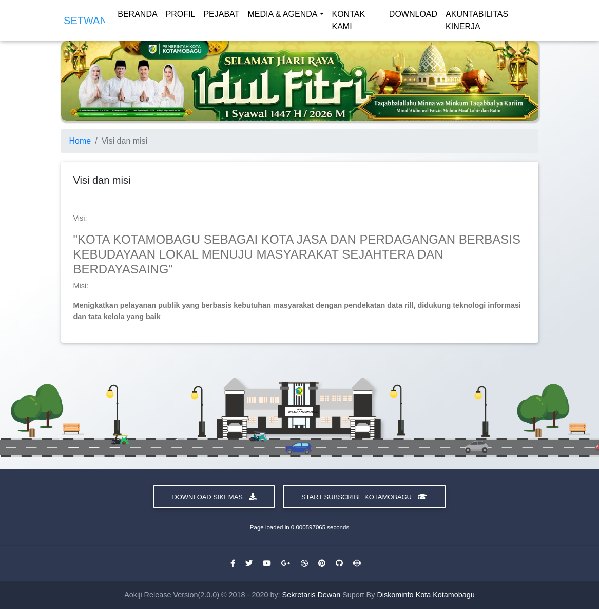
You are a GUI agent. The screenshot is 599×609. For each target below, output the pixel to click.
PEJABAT (221, 16)
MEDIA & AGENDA (282, 16)
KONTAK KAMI (348, 22)
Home (80, 140)
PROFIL (181, 16)
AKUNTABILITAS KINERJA (477, 22)
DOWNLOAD (413, 16)
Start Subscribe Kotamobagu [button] (364, 497)
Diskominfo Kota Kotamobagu (425, 595)
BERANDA (137, 16)
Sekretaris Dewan (312, 595)
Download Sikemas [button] (214, 497)
